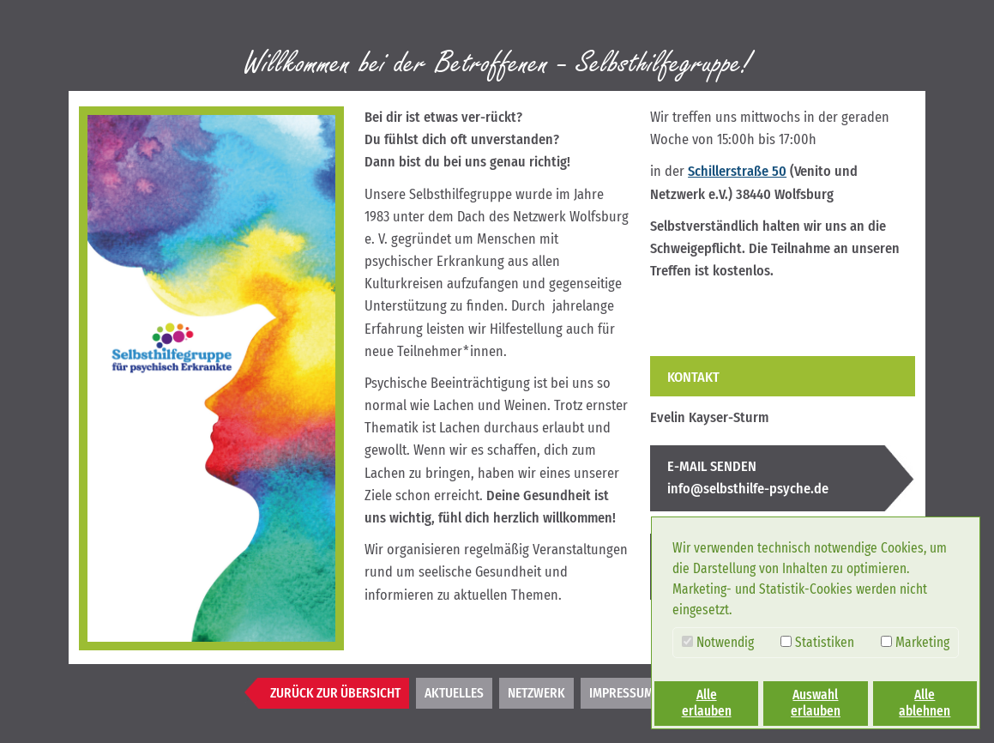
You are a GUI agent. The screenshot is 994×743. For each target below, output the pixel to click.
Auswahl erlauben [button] (815, 703)
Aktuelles (454, 693)
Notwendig (718, 642)
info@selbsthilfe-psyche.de (747, 488)
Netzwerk (536, 693)
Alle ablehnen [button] (924, 703)
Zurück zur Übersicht (335, 693)
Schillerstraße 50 (737, 171)
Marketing (915, 642)
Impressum (621, 693)
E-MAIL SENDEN (711, 466)
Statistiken (817, 642)
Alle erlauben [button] (707, 703)
